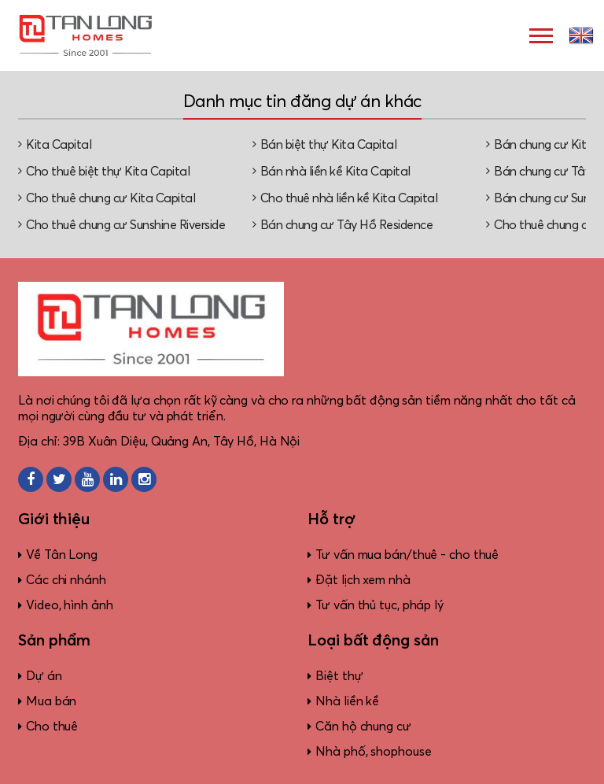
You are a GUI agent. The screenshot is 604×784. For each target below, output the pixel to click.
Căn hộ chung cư (363, 726)
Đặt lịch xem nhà (362, 580)
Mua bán (51, 701)
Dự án (44, 676)
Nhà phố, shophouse (373, 751)
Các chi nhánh (66, 580)
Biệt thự (339, 676)
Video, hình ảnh (69, 605)
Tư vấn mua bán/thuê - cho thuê (407, 555)
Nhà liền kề (347, 701)
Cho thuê (52, 726)
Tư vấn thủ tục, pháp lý (379, 605)
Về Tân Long (62, 555)
